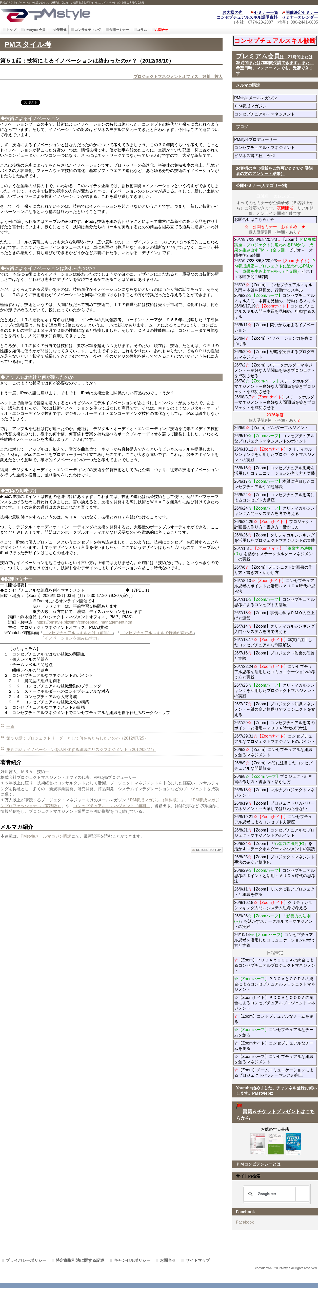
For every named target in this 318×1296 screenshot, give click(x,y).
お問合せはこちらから (254, 219)
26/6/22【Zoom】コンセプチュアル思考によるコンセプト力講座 (274, 497)
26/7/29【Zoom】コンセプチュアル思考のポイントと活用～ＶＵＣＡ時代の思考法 (274, 725)
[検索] (275, 1194)
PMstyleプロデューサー (273, 139)
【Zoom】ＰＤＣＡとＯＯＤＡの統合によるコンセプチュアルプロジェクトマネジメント (274, 965)
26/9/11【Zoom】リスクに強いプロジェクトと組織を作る (274, 892)
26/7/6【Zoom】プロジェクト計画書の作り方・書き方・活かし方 (273, 570)
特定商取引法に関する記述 (80, 1260)
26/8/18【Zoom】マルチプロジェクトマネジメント (274, 792)
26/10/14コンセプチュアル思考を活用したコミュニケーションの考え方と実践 (274, 940)
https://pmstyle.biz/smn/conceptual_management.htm (84, 622)
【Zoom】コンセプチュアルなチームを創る (273, 1019)
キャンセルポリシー (132, 1260)
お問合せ (168, 1260)
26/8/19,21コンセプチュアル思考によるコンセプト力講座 (273, 819)
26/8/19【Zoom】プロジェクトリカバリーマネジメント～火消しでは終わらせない (275, 806)
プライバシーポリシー (26, 1260)
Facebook (245, 1222)
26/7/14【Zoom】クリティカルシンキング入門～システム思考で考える (274, 629)
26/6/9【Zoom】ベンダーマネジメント (275, 427)
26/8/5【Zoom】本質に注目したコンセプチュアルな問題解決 (273, 765)
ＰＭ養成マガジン (275, 106)
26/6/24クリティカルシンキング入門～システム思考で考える (274, 511)
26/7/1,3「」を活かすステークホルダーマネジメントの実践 (273, 553)
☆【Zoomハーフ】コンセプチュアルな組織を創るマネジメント (273, 1059)
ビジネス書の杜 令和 (262, 155)
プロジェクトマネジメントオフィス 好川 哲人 (178, 76)
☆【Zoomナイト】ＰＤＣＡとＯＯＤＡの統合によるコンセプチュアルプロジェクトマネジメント (274, 1002)
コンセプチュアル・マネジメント (275, 114)
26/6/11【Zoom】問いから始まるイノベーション (274, 327)
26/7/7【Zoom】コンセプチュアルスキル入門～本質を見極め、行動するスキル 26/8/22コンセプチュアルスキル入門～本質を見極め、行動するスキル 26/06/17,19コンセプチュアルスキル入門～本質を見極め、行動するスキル (274, 301)
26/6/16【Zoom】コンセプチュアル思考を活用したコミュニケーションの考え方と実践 (274, 470)
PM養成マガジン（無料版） (155, 800)
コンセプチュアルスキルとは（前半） (77, 633)
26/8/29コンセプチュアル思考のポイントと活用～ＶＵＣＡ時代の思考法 (274, 875)
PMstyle (71, 14)
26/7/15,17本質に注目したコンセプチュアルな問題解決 (273, 642)
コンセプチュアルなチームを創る (273, 1032)
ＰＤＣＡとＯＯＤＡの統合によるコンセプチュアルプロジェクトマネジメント (274, 984)
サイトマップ (198, 1260)
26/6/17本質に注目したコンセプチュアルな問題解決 (274, 484)
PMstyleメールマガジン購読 (46, 836)
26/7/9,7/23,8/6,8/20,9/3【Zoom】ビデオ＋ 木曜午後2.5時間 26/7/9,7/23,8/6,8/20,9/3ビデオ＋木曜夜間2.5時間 (275, 258)
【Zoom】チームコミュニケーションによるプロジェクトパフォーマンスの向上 (273, 1072)
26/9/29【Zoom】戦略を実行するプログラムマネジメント (274, 354)
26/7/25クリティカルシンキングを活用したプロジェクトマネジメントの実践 (274, 690)
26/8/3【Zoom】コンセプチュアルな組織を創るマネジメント (273, 752)
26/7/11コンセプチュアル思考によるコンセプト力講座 (274, 602)
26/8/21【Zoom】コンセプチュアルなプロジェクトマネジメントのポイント (274, 833)
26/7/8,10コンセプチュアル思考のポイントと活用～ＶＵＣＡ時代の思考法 (274, 585)
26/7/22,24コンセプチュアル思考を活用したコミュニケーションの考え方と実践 (274, 671)
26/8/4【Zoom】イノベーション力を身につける (273, 341)
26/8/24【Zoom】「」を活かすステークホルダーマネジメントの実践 (274, 846)
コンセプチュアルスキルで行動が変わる (156, 633)
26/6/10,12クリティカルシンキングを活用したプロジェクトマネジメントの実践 (274, 454)
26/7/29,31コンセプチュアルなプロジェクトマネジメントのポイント (274, 739)
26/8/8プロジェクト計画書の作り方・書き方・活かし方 (273, 779)
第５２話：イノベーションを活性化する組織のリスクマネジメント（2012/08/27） (81, 749)
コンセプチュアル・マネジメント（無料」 (111, 806)
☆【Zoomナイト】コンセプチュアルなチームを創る (273, 1046)
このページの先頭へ (207, 850)
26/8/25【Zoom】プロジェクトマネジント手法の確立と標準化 (274, 859)
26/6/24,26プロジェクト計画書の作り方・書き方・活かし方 (273, 524)
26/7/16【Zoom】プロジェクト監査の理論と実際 (274, 656)
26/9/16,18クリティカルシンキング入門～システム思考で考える (273, 905)
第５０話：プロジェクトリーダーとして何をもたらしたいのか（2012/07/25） (77, 738)
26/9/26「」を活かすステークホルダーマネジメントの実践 (273, 921)
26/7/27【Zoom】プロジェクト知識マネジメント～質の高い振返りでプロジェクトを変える (274, 709)
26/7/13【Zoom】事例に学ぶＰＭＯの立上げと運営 (274, 615)
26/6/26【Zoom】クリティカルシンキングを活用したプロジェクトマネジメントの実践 (274, 538)
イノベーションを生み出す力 (71, 638)
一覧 (10, 726)
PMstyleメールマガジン (273, 98)
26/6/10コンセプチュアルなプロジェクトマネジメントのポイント (274, 438)
